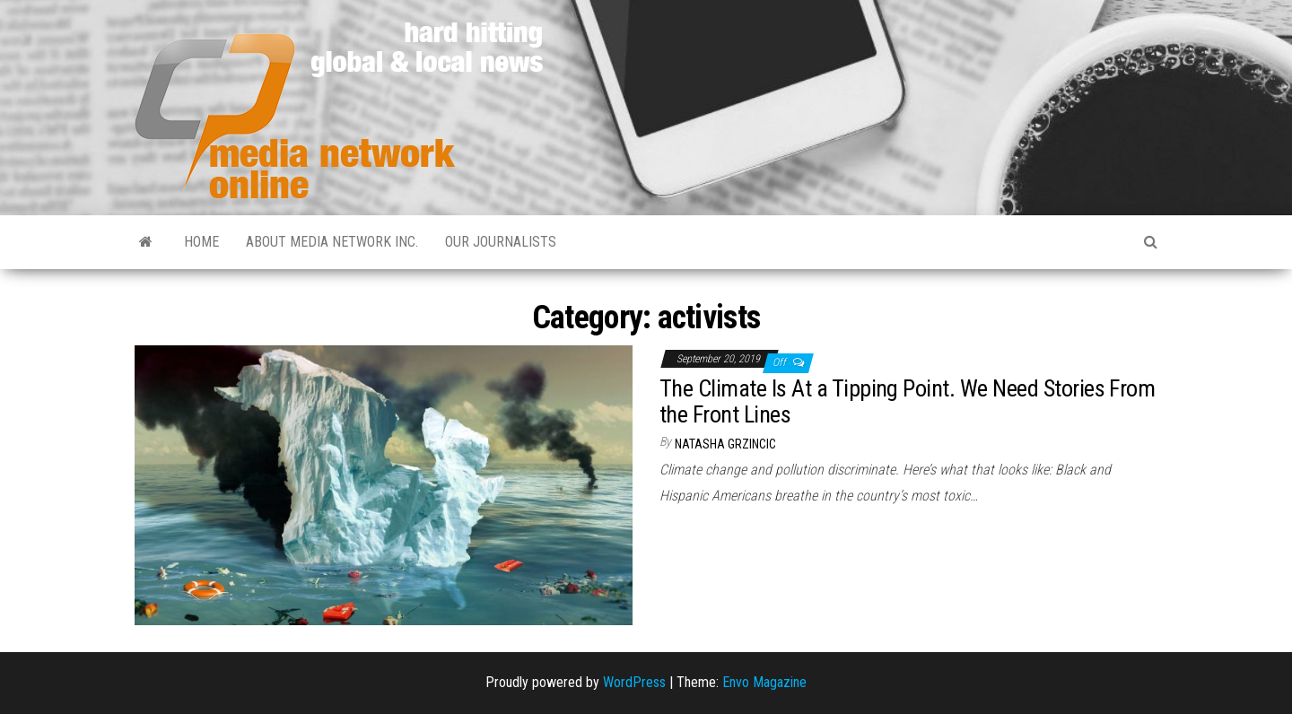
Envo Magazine (764, 682)
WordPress (634, 682)
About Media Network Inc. (332, 241)
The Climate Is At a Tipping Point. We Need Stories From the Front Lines (907, 401)
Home (201, 241)
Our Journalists (500, 241)
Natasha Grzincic (725, 444)
